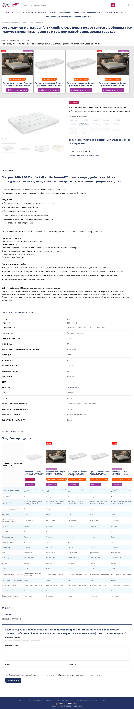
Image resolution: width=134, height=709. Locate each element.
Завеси (76, 12)
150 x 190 (94, 128)
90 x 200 (95, 120)
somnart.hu (73, 703)
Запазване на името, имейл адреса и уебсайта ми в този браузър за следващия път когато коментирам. (55, 675)
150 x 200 (105, 128)
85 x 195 (84, 133)
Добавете (30, 484)
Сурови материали (82, 17)
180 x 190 (116, 124)
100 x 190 (116, 120)
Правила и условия (62, 700)
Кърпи (124, 12)
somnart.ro (60, 703)
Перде (83, 12)
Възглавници (41, 12)
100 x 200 (73, 128)
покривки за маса (112, 12)
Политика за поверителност (43, 700)
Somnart (6, 23)
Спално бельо (65, 12)
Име (7, 665)
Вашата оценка (12, 637)
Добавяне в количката (17, 90)
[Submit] (113, 5)
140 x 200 (73, 120)
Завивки (53, 12)
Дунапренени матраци (33, 23)
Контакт (22, 700)
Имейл (72, 665)
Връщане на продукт (107, 700)
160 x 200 (84, 120)
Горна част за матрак (25, 12)
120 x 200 (105, 120)
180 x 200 (73, 124)
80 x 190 (116, 128)
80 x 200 (73, 133)
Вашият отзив (12, 645)
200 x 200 (84, 128)
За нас (28, 700)
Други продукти (65, 17)
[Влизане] (128, 5)
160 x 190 (94, 124)
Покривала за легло (95, 12)
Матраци (10, 12)
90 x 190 (105, 124)
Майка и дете (50, 17)
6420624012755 (73, 387)
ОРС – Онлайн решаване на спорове (84, 700)
